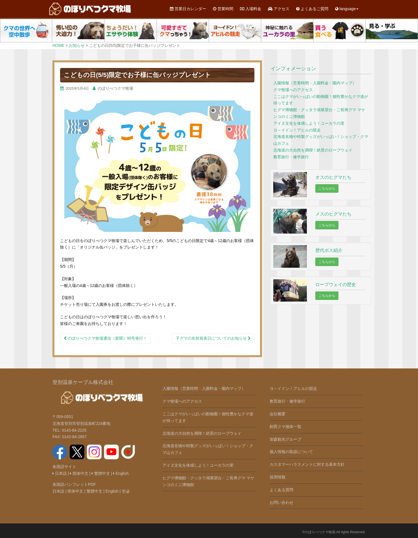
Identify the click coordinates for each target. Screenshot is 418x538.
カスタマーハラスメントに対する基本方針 (307, 464)
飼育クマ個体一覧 (285, 426)
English (121, 473)
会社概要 (277, 414)
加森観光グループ (285, 439)
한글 (126, 491)
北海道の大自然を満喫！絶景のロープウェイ (312, 150)
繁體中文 (101, 473)
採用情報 (277, 477)
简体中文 (79, 473)
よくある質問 (281, 490)
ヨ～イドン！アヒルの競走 (297, 130)
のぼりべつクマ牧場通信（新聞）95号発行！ (105, 338)
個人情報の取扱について (291, 451)
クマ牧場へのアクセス (293, 89)
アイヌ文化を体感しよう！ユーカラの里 (308, 123)
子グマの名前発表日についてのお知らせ (213, 338)
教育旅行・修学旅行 (291, 157)
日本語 (59, 473)
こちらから (326, 188)
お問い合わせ (281, 502)
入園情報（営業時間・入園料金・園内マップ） (314, 83)
